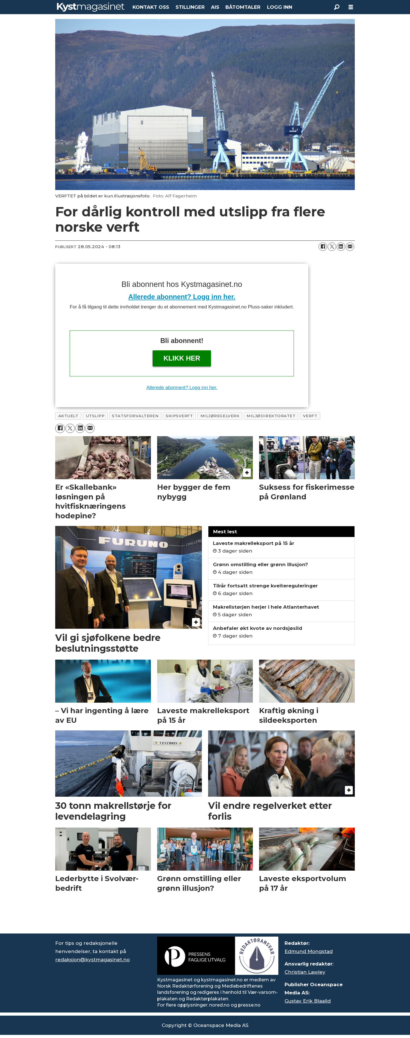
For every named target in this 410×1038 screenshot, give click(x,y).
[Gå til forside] (91, 7)
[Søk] (337, 7)
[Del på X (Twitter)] (332, 246)
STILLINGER (190, 7)
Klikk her (181, 358)
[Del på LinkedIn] (341, 246)
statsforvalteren (135, 416)
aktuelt (68, 416)
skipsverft (179, 416)
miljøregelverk (220, 416)
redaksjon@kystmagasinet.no (92, 959)
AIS (215, 7)
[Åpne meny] (351, 7)
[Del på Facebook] (323, 246)
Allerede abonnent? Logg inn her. (181, 296)
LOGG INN (279, 7)
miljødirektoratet (271, 416)
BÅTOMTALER (242, 7)
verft (310, 416)
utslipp (95, 416)
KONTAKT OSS (151, 7)
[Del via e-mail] (350, 246)
